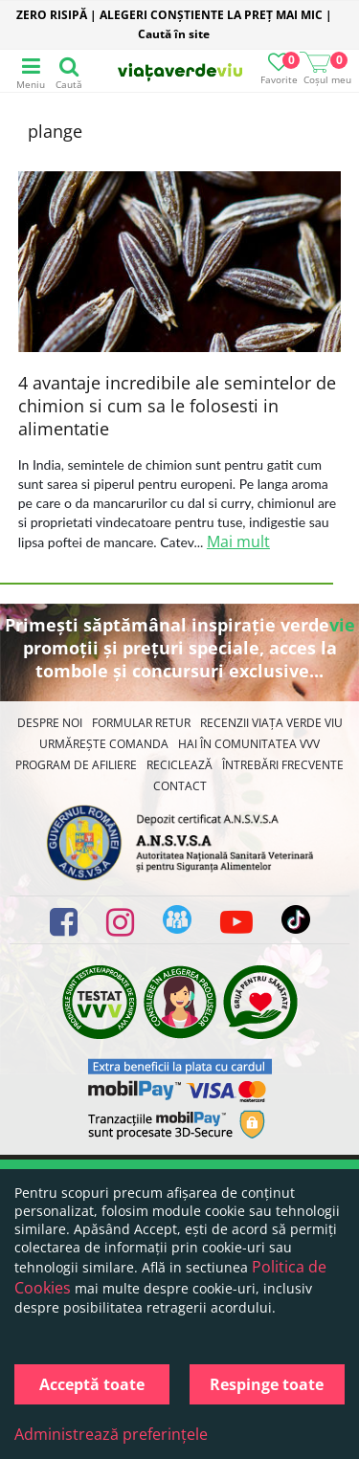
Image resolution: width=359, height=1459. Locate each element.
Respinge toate (267, 1384)
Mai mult (238, 541)
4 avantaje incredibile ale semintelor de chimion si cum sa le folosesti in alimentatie (177, 405)
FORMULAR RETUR (141, 723)
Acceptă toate (92, 1384)
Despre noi (49, 723)
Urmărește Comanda (103, 744)
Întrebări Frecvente (283, 765)
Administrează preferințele (111, 1434)
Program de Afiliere (76, 765)
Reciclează (179, 765)
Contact (180, 786)
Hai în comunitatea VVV (249, 744)
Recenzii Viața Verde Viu (271, 723)
